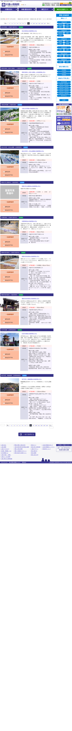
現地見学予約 (8, 55)
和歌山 (25, 447)
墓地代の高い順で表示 (35, 19)
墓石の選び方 (34, 451)
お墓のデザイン (34, 449)
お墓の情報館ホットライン (49, 447)
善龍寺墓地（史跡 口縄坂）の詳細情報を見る (33, 72)
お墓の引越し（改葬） (6, 454)
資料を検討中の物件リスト (20, 452)
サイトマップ (4, 462)
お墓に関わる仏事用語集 (6, 458)
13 (42, 23)
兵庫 (20, 447)
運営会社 (24, 462)
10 (34, 23)
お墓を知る (9, 9)
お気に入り (63, 5)
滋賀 (28, 447)
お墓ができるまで (5, 449)
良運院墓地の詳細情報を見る (29, 221)
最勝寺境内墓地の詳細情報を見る (30, 256)
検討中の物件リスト (63, 9)
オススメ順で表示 (47, 19)
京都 (18, 447)
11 (36, 23)
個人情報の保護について (14, 462)
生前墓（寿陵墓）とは (6, 451)
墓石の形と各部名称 (35, 447)
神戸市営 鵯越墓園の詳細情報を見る (32, 379)
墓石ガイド (45, 9)
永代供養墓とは (4, 452)
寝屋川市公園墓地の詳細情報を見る (31, 186)
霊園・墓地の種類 (18, 449)
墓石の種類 (33, 452)
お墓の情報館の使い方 (48, 445)
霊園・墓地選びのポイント (20, 451)
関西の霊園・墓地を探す (27, 9)
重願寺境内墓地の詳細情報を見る (30, 298)
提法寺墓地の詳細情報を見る (29, 31)
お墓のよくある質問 (5, 456)
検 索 (64, 100)
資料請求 (6, 51)
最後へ (51, 427)
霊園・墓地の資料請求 (66, 2)
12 (39, 23)
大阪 (15, 447)
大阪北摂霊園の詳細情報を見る (30, 108)
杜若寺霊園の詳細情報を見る (29, 333)
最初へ (3, 425)
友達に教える (69, 5)
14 (44, 23)
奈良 (22, 447)
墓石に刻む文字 (34, 454)
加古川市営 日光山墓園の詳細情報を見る (33, 151)
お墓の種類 (3, 447)
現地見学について (47, 449)
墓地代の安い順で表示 (23, 19)
